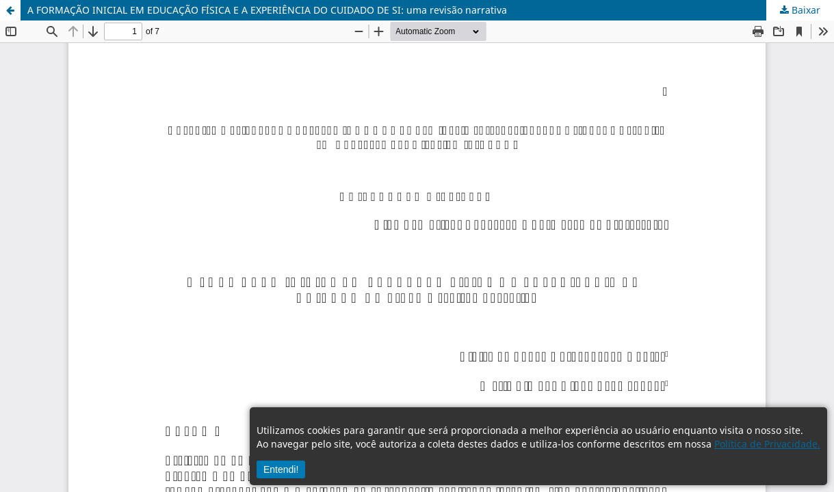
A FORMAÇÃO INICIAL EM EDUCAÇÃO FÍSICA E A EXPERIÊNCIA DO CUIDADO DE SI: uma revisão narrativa (267, 9)
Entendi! (280, 469)
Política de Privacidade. (767, 443)
